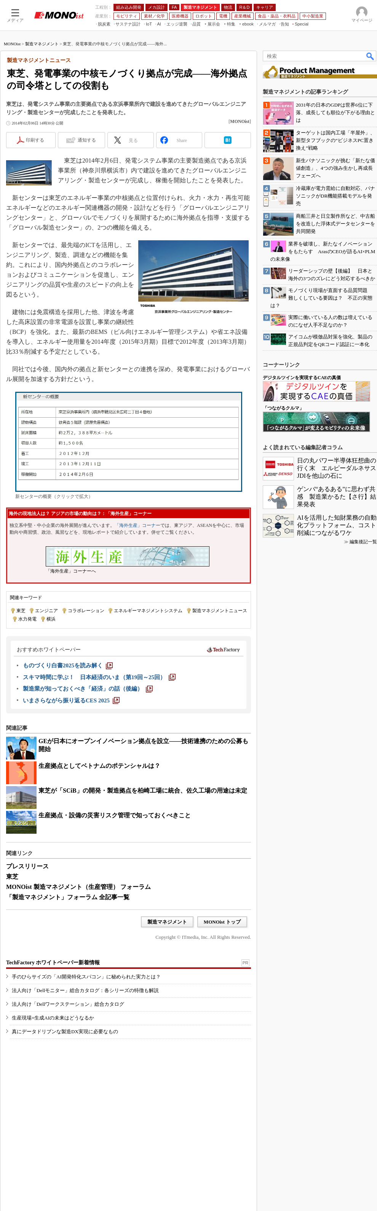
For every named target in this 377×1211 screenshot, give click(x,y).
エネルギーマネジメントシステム (148, 610)
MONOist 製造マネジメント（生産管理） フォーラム (78, 887)
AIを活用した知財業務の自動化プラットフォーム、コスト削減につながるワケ (337, 525)
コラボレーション (86, 610)
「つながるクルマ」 (283, 408)
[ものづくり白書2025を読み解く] (68, 665)
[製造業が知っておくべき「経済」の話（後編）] (88, 689)
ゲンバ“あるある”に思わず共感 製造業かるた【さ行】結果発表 (336, 496)
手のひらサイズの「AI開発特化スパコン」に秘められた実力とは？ (86, 977)
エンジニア (46, 610)
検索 (370, 56)
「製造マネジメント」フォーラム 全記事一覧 (67, 897)
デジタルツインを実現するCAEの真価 (302, 377)
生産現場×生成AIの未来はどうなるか (53, 1018)
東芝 (21, 610)
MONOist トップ (222, 922)
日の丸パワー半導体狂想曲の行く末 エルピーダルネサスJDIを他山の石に (336, 468)
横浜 (51, 619)
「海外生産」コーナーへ (71, 571)
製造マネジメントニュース (219, 610)
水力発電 (27, 619)
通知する (87, 140)
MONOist (12, 43)
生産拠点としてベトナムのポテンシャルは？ (99, 766)
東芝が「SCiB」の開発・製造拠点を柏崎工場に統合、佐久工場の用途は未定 (142, 790)
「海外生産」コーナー (137, 525)
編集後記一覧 (363, 541)
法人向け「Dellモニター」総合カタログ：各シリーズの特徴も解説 (85, 990)
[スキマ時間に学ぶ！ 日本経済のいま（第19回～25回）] (99, 677)
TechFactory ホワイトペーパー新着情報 (53, 962)
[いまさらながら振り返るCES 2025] (71, 700)
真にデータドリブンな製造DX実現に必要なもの (65, 1031)
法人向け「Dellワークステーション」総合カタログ (68, 1004)
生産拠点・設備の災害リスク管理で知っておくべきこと (114, 815)
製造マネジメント (42, 43)
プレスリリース (27, 866)
